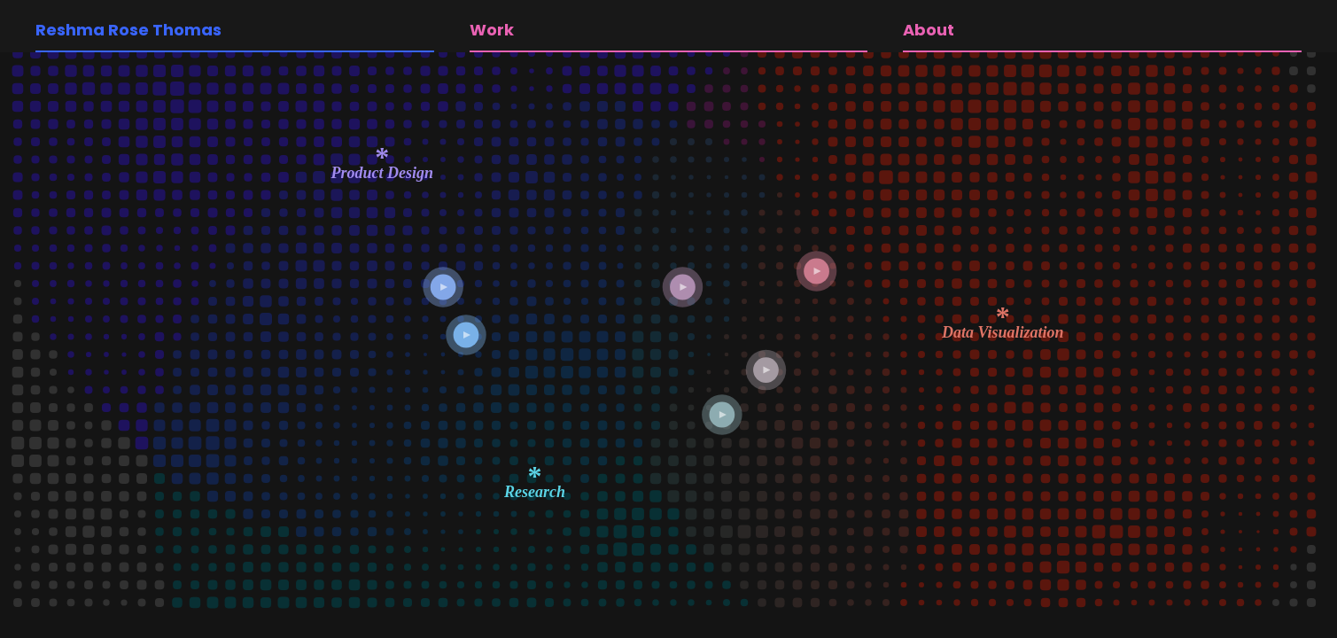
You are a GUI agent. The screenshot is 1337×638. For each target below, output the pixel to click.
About (928, 30)
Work (492, 30)
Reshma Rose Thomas (128, 30)
